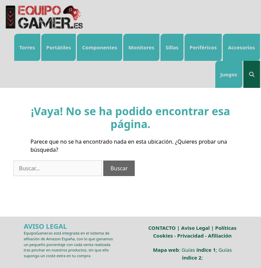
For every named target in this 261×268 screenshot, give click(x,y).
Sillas (172, 47)
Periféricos (203, 47)
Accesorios (241, 47)
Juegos (228, 74)
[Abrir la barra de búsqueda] (251, 74)
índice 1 (206, 249)
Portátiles (58, 47)
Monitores (141, 47)
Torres (27, 47)
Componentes (99, 47)
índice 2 (191, 257)
